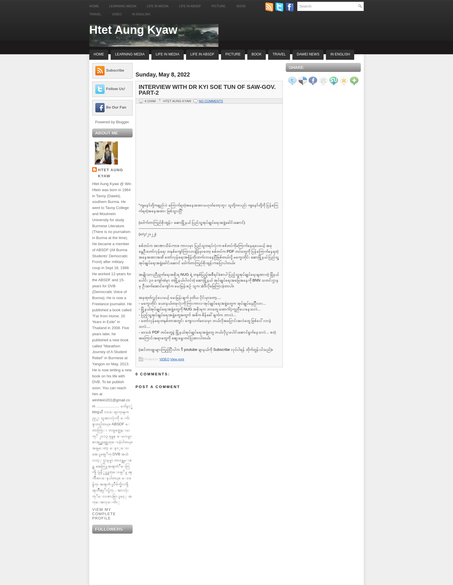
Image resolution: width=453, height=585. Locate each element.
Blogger (122, 122)
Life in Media (157, 6)
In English (141, 14)
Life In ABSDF (202, 54)
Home (94, 6)
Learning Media (122, 6)
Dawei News (308, 54)
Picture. (218, 6)
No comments (211, 101)
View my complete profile (104, 513)
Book (241, 6)
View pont (177, 359)
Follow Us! (115, 89)
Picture (233, 54)
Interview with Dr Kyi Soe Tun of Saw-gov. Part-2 (207, 90)
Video (117, 14)
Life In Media (167, 54)
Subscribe (115, 70)
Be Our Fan (116, 107)
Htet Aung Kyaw (133, 29)
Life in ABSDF (190, 6)
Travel (95, 14)
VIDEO (164, 359)
